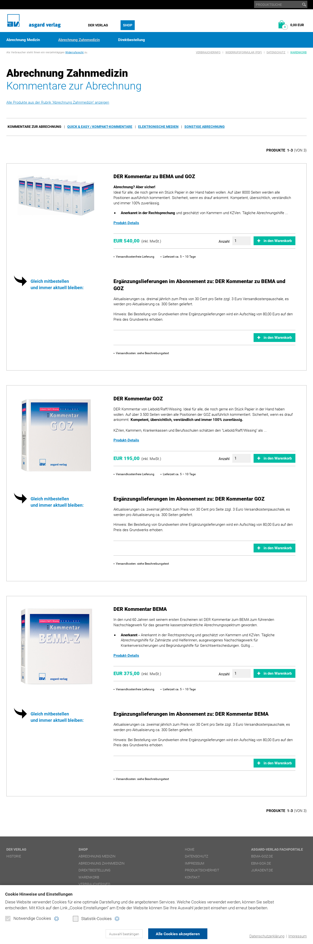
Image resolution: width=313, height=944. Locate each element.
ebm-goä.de (261, 863)
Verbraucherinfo (208, 52)
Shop (127, 25)
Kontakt (192, 877)
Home (189, 849)
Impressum (297, 936)
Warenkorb (298, 52)
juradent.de (262, 870)
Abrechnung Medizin (23, 40)
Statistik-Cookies (92, 918)
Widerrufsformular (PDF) (243, 52)
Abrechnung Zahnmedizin (79, 40)
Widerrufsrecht (74, 52)
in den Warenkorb (278, 241)
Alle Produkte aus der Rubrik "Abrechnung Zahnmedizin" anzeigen (57, 102)
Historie (13, 856)
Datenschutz (276, 52)
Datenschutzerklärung (266, 936)
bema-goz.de (262, 856)
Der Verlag (98, 25)
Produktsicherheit (202, 870)
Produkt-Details (126, 223)
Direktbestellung (131, 40)
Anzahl (224, 241)
